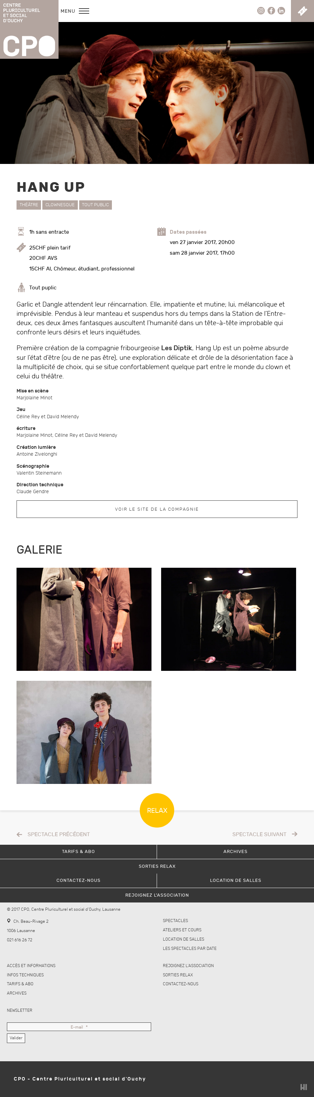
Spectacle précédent (59, 834)
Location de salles (183, 939)
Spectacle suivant (259, 834)
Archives (17, 993)
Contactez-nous (180, 984)
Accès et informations (31, 966)
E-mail (79, 1027)
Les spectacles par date (190, 948)
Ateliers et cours (182, 930)
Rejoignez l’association (188, 966)
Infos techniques (25, 975)
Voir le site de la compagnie (157, 509)
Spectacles (175, 921)
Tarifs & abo (20, 984)
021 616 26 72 (19, 940)
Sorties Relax (178, 975)
